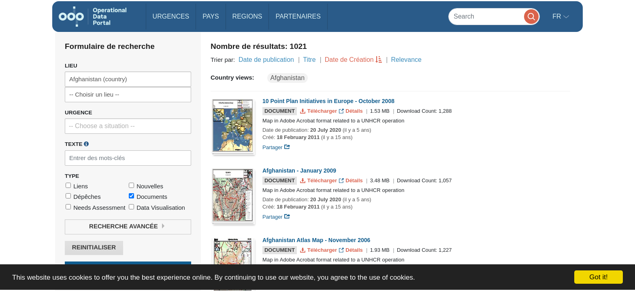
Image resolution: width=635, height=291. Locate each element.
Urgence (78, 113)
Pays (210, 16)
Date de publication (266, 59)
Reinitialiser (94, 247)
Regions (247, 16)
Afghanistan (288, 77)
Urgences (171, 16)
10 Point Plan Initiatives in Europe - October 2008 (328, 101)
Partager (276, 147)
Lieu (71, 66)
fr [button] (557, 16)
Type (72, 176)
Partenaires (297, 16)
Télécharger (319, 111)
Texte (77, 144)
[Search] (494, 16)
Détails (351, 111)
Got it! (598, 277)
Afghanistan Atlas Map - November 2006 (316, 240)
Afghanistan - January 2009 (299, 170)
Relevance (406, 59)
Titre (309, 59)
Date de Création (349, 59)
